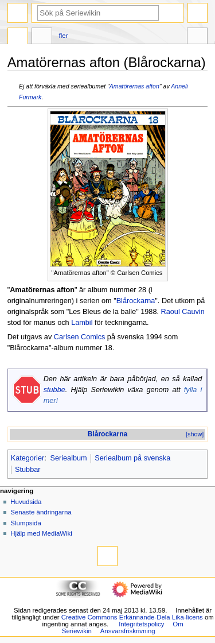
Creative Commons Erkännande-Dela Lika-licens (132, 617)
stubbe (54, 390)
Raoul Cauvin (183, 312)
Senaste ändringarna (40, 512)
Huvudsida (25, 501)
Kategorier (28, 458)
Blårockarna (135, 301)
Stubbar (27, 470)
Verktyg (197, 37)
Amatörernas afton (134, 86)
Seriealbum (68, 458)
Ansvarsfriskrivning (127, 630)
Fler (63, 35)
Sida (18, 37)
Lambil (81, 323)
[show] (195, 434)
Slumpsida (25, 523)
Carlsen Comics (79, 337)
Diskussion (42, 37)
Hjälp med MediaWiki (41, 533)
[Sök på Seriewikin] (98, 13)
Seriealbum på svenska (132, 458)
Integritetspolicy (141, 624)
